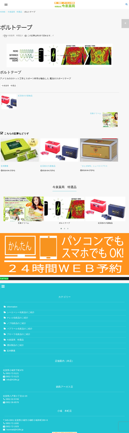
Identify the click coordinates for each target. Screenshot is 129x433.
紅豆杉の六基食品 (47, 148)
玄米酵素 (4, 148)
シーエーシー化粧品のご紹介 (20, 293)
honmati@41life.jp (14, 411)
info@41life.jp (12, 361)
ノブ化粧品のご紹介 (16, 304)
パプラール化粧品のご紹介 (19, 310)
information (12, 288)
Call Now (4, 259)
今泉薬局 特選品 (14, 35)
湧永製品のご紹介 (15, 326)
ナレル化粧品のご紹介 (17, 299)
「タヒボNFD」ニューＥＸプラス (94, 148)
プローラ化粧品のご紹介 (18, 315)
